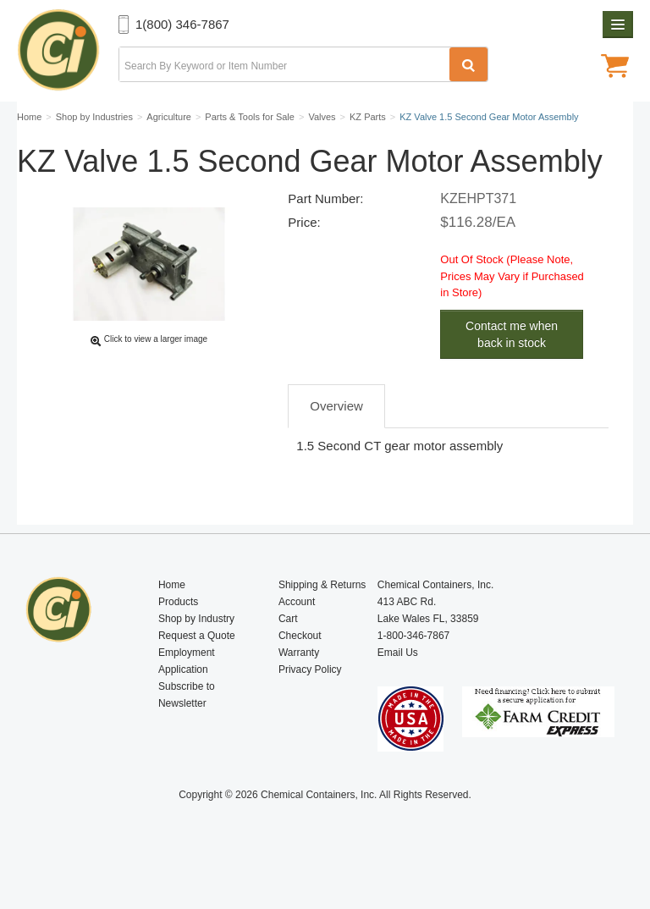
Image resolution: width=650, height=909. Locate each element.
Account (296, 631)
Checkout (300, 665)
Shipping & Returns (322, 614)
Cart (288, 648)
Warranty (298, 682)
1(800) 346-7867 (182, 24)
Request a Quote (196, 665)
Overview (336, 445)
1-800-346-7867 (413, 665)
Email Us (397, 682)
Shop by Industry (196, 648)
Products (178, 631)
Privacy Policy (310, 699)
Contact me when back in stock (511, 374)
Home (171, 614)
